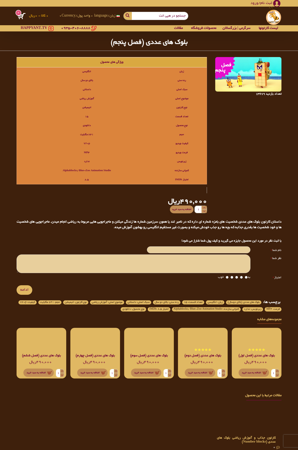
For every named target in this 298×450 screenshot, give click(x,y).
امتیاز (277, 276)
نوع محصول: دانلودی (265, 313)
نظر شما (276, 256)
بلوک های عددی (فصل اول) (256, 360)
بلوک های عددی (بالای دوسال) (239, 298)
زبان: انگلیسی (204, 298)
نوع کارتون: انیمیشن (265, 306)
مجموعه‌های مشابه (269, 324)
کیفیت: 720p (205, 306)
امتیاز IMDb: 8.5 (38, 306)
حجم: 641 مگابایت (233, 306)
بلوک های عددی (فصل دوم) (202, 360)
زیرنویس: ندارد (157, 306)
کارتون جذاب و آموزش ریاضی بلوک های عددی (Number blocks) (246, 440)
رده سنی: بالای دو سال (144, 298)
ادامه (24, 288)
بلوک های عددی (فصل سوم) (149, 360)
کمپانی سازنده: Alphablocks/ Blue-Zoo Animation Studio (98, 306)
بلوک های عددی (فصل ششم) (41, 360)
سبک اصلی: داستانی (110, 298)
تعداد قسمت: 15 (177, 298)
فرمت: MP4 (182, 306)
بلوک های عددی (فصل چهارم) (95, 360)
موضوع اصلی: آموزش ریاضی (71, 298)
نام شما (276, 246)
